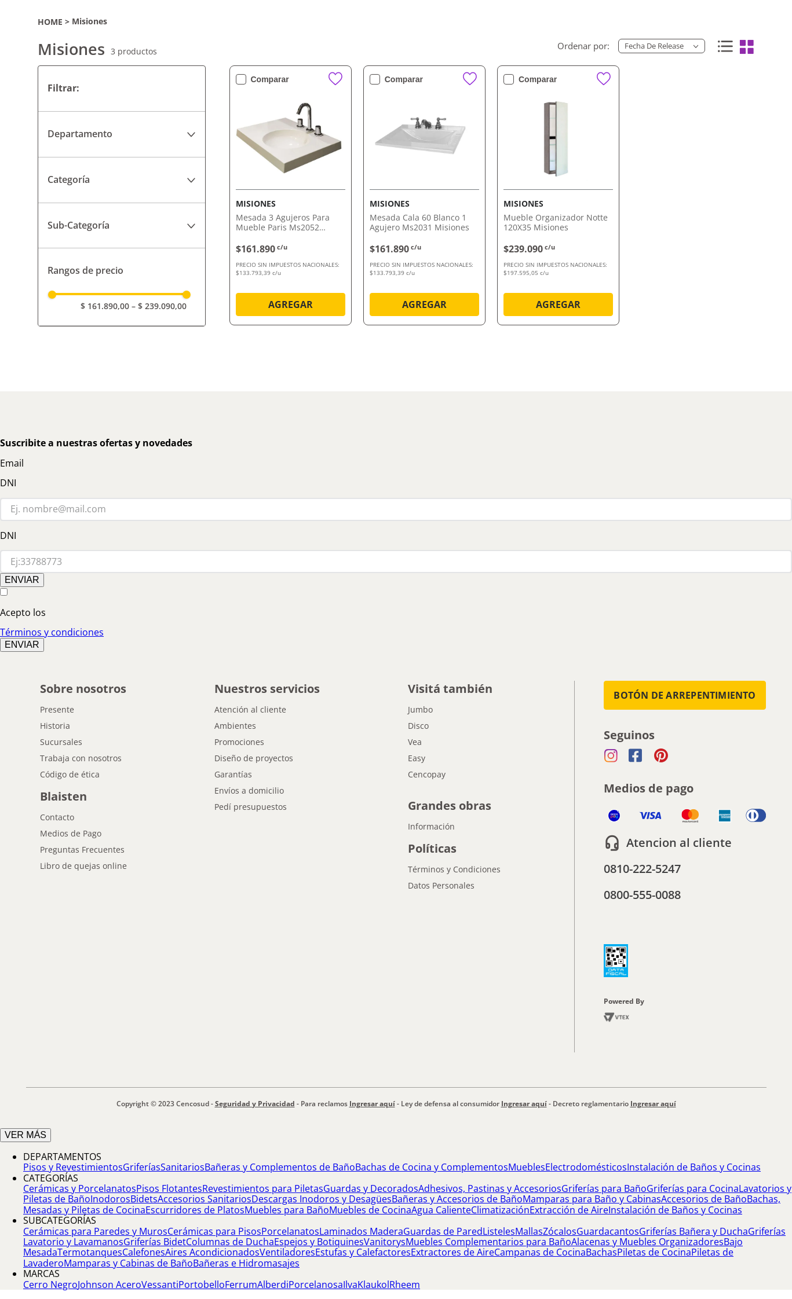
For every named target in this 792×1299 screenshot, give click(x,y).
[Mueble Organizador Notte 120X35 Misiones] (558, 198)
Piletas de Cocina (654, 1252)
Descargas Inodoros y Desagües (321, 1198)
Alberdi (273, 1284)
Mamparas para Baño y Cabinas (592, 1198)
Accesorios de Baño (704, 1198)
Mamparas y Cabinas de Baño (128, 1263)
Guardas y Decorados (370, 1188)
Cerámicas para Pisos (214, 1231)
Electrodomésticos (586, 1167)
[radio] (723, 47)
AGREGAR (290, 304)
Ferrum (241, 1284)
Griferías (141, 1167)
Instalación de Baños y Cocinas (694, 1167)
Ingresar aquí (372, 1104)
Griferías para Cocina (693, 1188)
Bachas (601, 1252)
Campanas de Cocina (540, 1252)
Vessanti (159, 1284)
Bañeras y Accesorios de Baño (457, 1198)
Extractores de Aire (452, 1252)
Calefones (143, 1252)
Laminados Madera (361, 1231)
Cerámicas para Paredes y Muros (95, 1231)
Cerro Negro (50, 1284)
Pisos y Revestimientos (73, 1167)
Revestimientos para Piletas (262, 1188)
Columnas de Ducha (230, 1241)
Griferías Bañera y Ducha (693, 1231)
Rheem (404, 1284)
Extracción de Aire (569, 1209)
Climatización (500, 1209)
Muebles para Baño (286, 1209)
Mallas (529, 1231)
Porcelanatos (290, 1231)
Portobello (201, 1284)
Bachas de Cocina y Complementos (431, 1167)
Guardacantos (607, 1231)
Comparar (270, 79)
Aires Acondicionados (212, 1252)
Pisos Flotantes (169, 1188)
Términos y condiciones (52, 632)
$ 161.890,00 (105, 305)
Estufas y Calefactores (363, 1252)
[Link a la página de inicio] (50, 21)
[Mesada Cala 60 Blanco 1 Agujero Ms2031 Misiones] (424, 198)
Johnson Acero (109, 1284)
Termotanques (89, 1252)
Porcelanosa (316, 1284)
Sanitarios (182, 1167)
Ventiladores (287, 1252)
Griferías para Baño (604, 1188)
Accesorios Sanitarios (204, 1198)
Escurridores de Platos (194, 1209)
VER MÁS (25, 1135)
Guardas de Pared (443, 1231)
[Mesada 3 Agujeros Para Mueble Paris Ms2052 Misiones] (290, 198)
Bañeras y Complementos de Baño (280, 1167)
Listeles (499, 1231)
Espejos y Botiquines (319, 1241)
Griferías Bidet (154, 1241)
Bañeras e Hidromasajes (246, 1263)
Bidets (144, 1198)
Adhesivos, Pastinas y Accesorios (489, 1188)
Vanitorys (385, 1241)
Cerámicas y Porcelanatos (79, 1188)
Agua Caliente (441, 1209)
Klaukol (373, 1284)
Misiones (89, 21)
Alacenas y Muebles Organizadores (647, 1241)
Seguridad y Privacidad (255, 1104)
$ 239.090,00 (159, 305)
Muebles (526, 1167)
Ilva (350, 1284)
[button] (122, 134)
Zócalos (559, 1231)
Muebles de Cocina (370, 1209)
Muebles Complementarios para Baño (488, 1241)
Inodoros (110, 1198)
